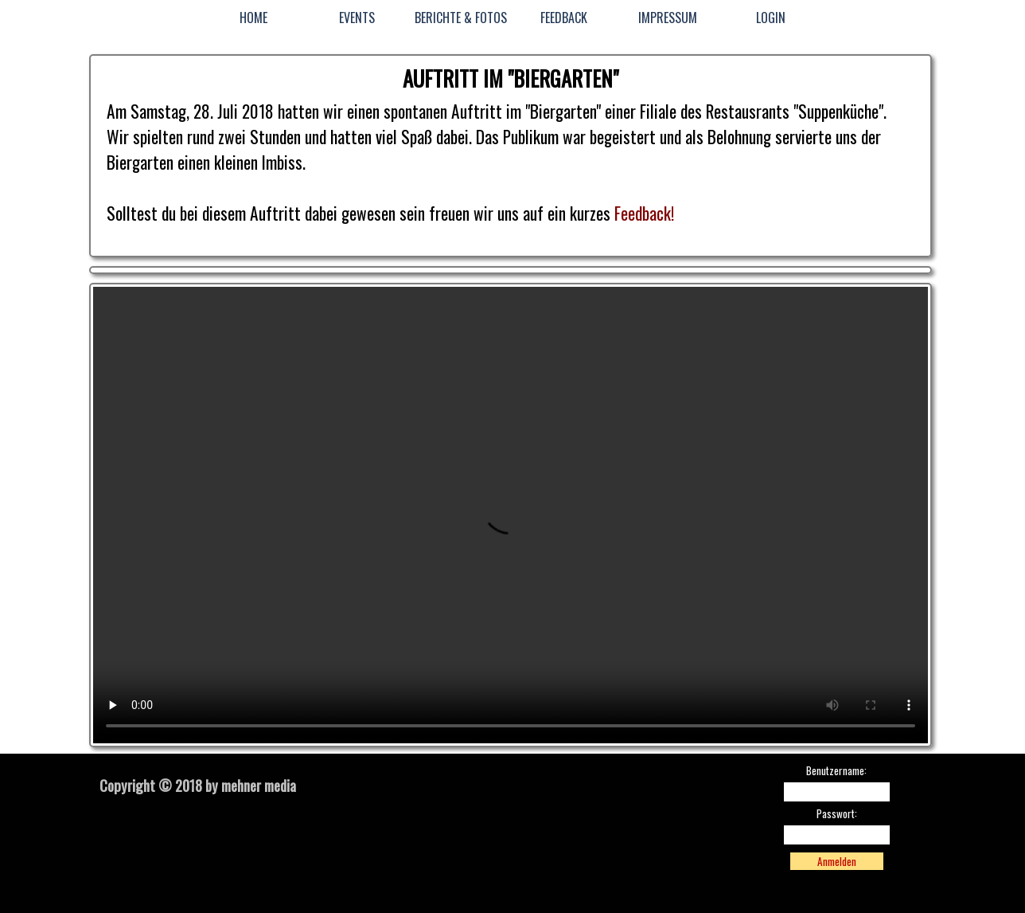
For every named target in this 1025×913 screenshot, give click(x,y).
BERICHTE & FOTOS (461, 17)
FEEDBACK (563, 17)
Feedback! (644, 213)
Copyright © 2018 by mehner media (197, 785)
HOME (253, 17)
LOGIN (770, 17)
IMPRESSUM (667, 17)
